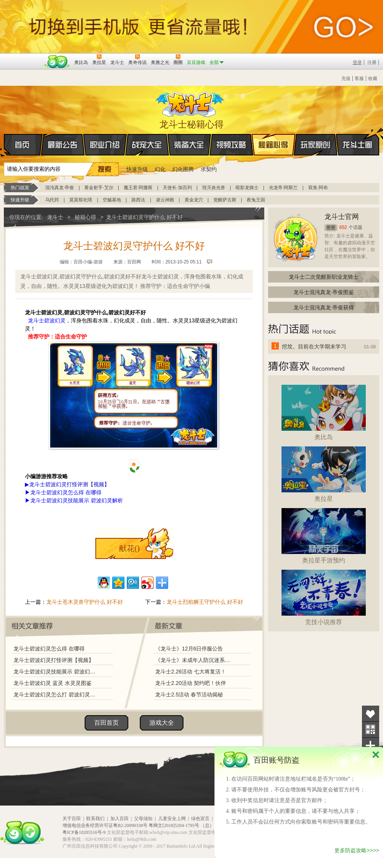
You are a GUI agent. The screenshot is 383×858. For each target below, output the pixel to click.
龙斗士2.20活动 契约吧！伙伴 (190, 683)
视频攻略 (231, 144)
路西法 (138, 200)
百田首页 (106, 722)
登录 (357, 62)
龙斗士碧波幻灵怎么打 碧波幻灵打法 (56, 694)
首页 (4, 145)
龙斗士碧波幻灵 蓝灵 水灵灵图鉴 (52, 683)
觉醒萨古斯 (224, 200)
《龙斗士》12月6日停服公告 (189, 649)
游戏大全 (161, 722)
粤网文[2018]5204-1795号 (174, 825)
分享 (370, 745)
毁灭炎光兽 (213, 187)
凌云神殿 (165, 200)
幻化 (160, 169)
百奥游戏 (23, 57)
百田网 (57, 62)
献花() (129, 548)
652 (343, 227)
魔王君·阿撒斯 (138, 187)
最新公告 (63, 144)
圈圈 (330, 227)
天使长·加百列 (177, 187)
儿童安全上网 (172, 818)
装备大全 (189, 144)
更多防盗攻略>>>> (356, 850)
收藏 (372, 78)
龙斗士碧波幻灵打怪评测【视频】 (53, 660)
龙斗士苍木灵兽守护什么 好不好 (84, 602)
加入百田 (119, 818)
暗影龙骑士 (247, 187)
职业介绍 (105, 144)
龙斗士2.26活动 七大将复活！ (190, 671)
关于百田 (71, 818)
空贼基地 (112, 200)
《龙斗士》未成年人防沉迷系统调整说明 (195, 660)
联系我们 (95, 818)
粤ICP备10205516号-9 (84, 832)
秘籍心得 (273, 144)
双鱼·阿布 (318, 187)
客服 (359, 78)
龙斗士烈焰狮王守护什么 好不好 (205, 602)
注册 (371, 62)
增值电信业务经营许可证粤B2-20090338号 (104, 825)
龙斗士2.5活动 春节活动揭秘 (189, 694)
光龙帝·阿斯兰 (283, 187)
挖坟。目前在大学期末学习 (314, 346)
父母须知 (143, 818)
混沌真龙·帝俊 (59, 187)
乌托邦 (52, 200)
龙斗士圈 (357, 137)
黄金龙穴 (194, 200)
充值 (345, 78)
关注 (370, 729)
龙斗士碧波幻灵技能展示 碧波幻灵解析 (76, 500)
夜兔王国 (256, 200)
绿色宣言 (200, 818)
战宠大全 (147, 144)
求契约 (209, 169)
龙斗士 (190, 102)
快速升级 (137, 169)
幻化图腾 (183, 169)
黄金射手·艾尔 (98, 187)
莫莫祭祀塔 (80, 200)
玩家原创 (315, 144)
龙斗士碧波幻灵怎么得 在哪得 (65, 492)
